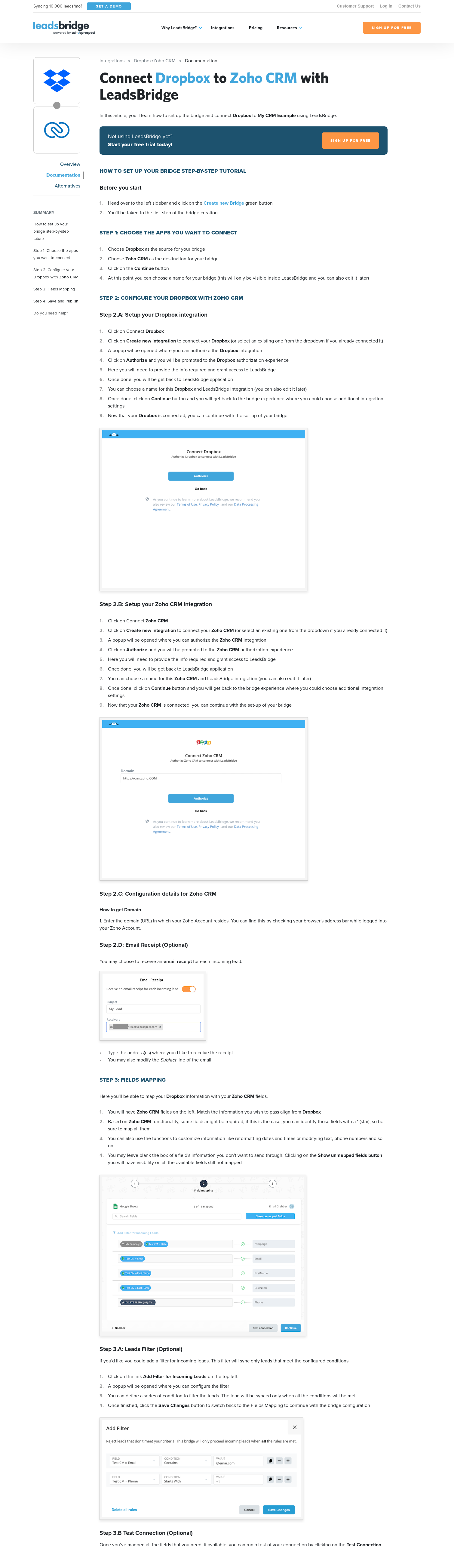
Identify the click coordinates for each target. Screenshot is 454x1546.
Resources (287, 28)
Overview (70, 164)
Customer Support (355, 6)
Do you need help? (50, 313)
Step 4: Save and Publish (55, 301)
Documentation (63, 175)
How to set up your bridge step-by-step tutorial (51, 231)
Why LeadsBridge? (179, 28)
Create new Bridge (224, 203)
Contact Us (409, 6)
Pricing (255, 28)
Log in (386, 6)
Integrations (223, 28)
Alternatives (67, 185)
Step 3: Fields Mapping (54, 289)
